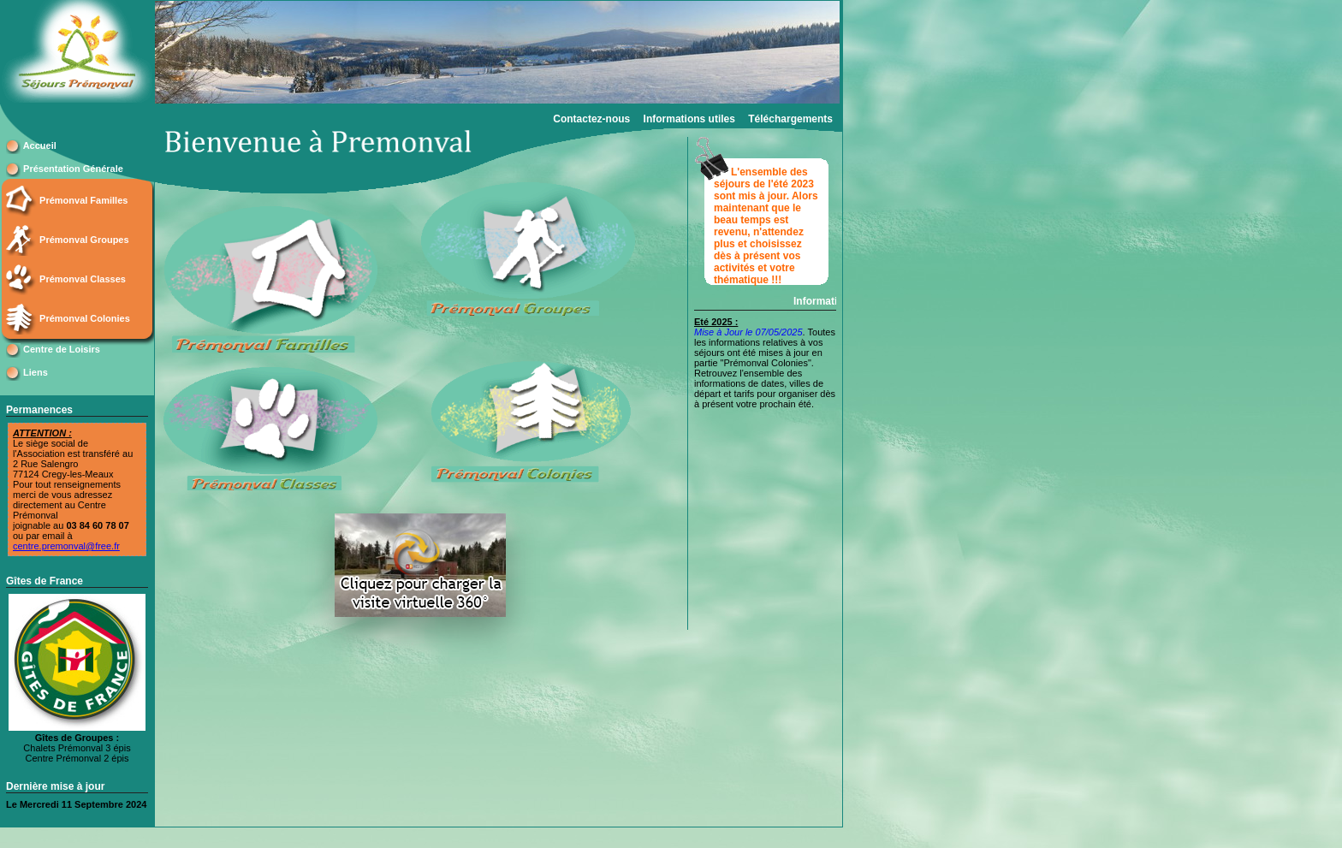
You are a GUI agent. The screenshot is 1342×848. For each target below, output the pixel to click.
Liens (35, 372)
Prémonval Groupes (84, 239)
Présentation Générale (73, 168)
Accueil (39, 145)
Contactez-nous (591, 119)
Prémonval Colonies (84, 318)
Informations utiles (689, 119)
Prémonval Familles (83, 200)
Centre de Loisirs (61, 349)
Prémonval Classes (82, 279)
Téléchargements (790, 119)
